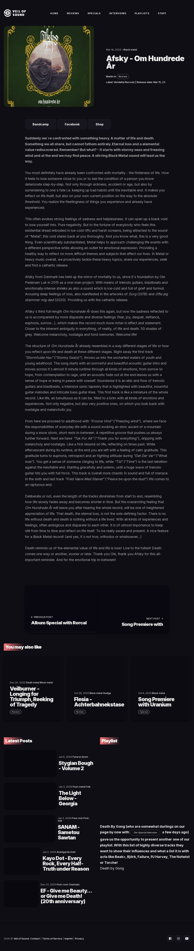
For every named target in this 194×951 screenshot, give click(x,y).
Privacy (79, 935)
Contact (35, 935)
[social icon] (168, 935)
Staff (162, 15)
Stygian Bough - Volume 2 (61, 768)
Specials (94, 15)
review (16, 714)
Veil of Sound (21, 935)
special (144, 714)
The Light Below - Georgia (62, 799)
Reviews (73, 15)
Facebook (72, 129)
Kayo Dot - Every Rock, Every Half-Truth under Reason (65, 860)
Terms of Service (52, 935)
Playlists (142, 15)
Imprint (69, 935)
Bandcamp (41, 129)
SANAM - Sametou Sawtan (64, 830)
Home (54, 15)
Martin (109, 80)
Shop (99, 129)
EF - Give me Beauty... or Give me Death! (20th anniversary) (65, 892)
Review (123, 80)
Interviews (117, 15)
